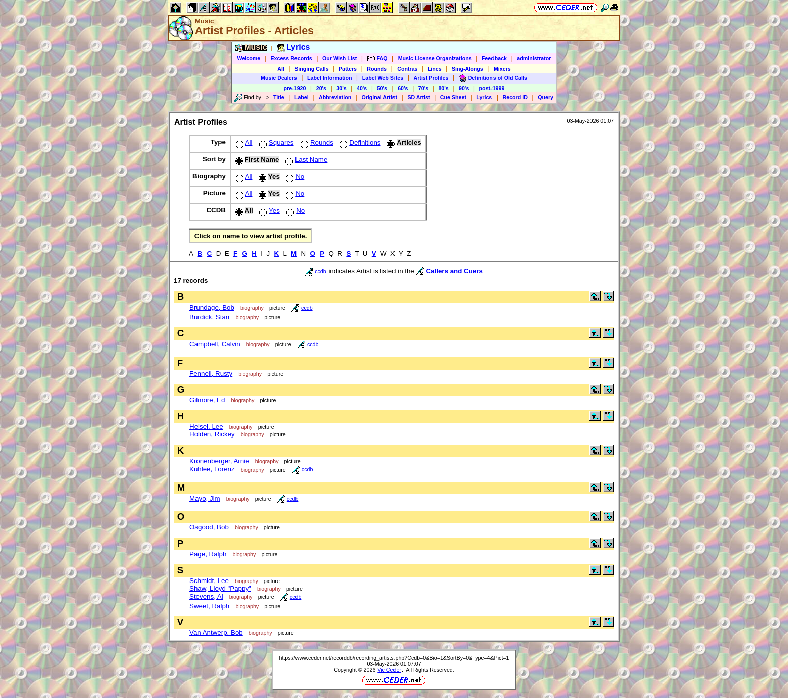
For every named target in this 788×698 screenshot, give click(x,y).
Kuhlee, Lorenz (212, 469)
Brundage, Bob (211, 307)
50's (382, 88)
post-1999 (492, 88)
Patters (348, 69)
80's (443, 88)
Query (545, 97)
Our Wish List (339, 58)
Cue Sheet (453, 97)
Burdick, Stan (209, 317)
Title (278, 97)
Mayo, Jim (204, 498)
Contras (407, 69)
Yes (268, 210)
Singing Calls (311, 69)
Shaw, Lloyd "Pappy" (220, 588)
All (280, 69)
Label (301, 97)
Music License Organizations (435, 58)
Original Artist (379, 97)
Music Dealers (279, 78)
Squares (275, 142)
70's (423, 88)
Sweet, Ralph (209, 606)
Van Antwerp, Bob (216, 632)
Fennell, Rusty (210, 373)
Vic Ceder (389, 670)
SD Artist (418, 97)
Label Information (329, 78)
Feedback (494, 58)
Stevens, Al (206, 596)
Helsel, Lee (206, 426)
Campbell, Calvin (214, 344)
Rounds (377, 69)
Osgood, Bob (209, 527)
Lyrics (484, 97)
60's (403, 88)
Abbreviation (335, 97)
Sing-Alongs (467, 69)
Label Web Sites (383, 78)
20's (321, 88)
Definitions (359, 142)
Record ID (515, 97)
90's (464, 88)
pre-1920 (295, 88)
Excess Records (291, 58)
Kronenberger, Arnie (219, 461)
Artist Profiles (431, 78)
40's (362, 88)
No (294, 176)
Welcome (249, 58)
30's (341, 88)
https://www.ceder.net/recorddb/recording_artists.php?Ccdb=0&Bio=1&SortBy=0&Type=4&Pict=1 (394, 658)
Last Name (305, 159)
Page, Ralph (207, 554)
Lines (435, 69)
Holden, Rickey (212, 434)
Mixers (502, 69)
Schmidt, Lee (209, 581)
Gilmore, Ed (207, 400)
